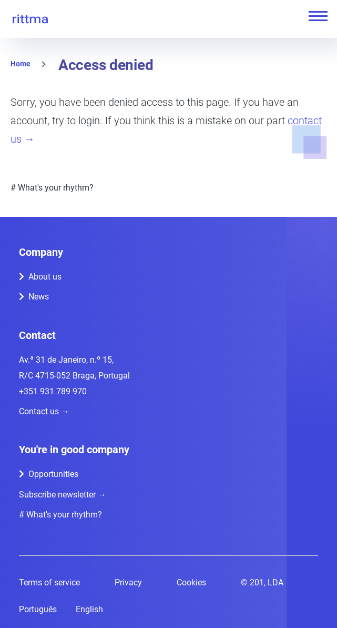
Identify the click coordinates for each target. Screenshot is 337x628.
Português (38, 609)
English (89, 609)
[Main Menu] (315, 15)
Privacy (128, 582)
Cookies (191, 582)
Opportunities (53, 474)
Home (20, 63)
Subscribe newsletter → (62, 495)
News (38, 297)
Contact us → (44, 411)
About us (45, 277)
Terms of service (49, 582)
